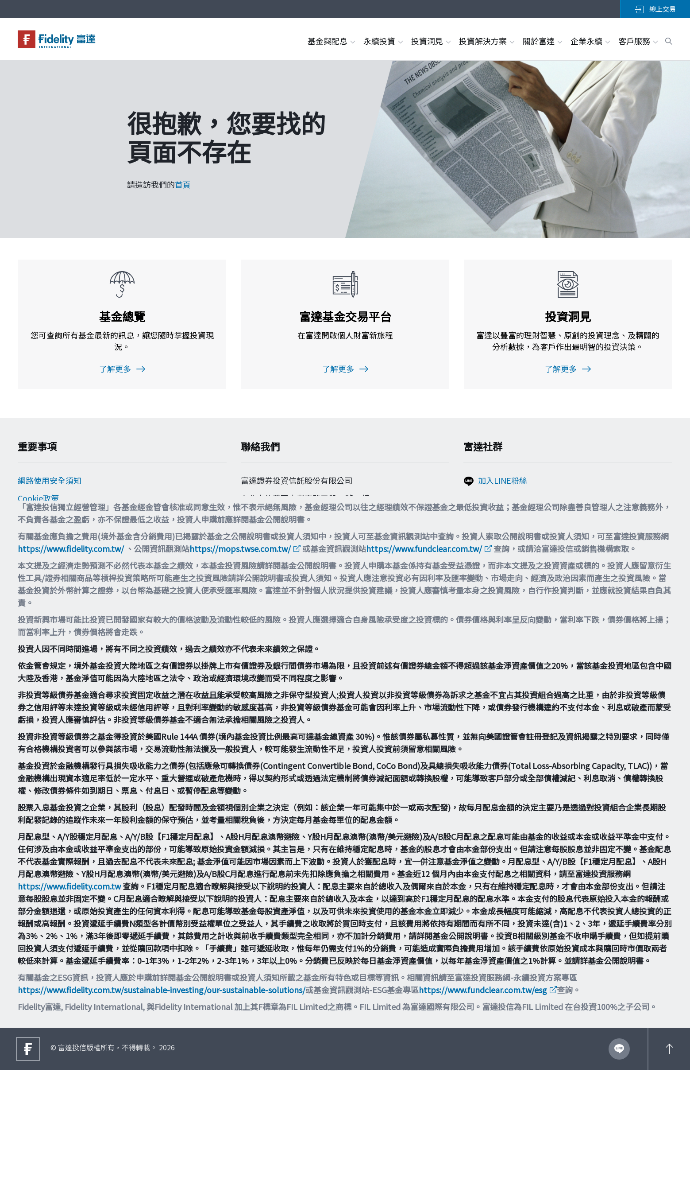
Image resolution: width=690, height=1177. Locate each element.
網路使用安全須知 (49, 484)
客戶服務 (637, 41)
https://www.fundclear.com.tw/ (424, 655)
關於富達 (542, 41)
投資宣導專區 (42, 555)
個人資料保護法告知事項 (61, 519)
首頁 (183, 184)
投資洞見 (430, 41)
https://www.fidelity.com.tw (69, 992)
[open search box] (669, 40)
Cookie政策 (38, 502)
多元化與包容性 (45, 590)
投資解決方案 (486, 41)
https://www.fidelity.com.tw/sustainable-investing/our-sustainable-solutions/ (161, 1096)
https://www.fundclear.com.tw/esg (483, 1096)
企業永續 (590, 41)
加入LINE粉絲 (502, 484)
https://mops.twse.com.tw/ (240, 655)
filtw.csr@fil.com (278, 565)
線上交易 (655, 9)
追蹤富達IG (497, 521)
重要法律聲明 (42, 573)
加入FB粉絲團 (503, 503)
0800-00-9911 (271, 533)
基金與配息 (331, 41)
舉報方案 (34, 537)
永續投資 (382, 41)
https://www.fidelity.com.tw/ (71, 655)
